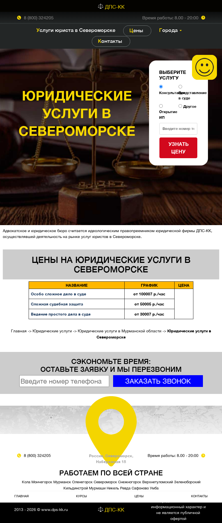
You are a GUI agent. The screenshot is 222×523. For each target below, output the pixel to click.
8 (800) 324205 (39, 17)
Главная (19, 331)
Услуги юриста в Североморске (75, 30)
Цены (136, 30)
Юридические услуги (52, 331)
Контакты (110, 41)
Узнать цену (178, 148)
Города (168, 30)
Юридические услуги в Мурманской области (119, 331)
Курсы (81, 496)
